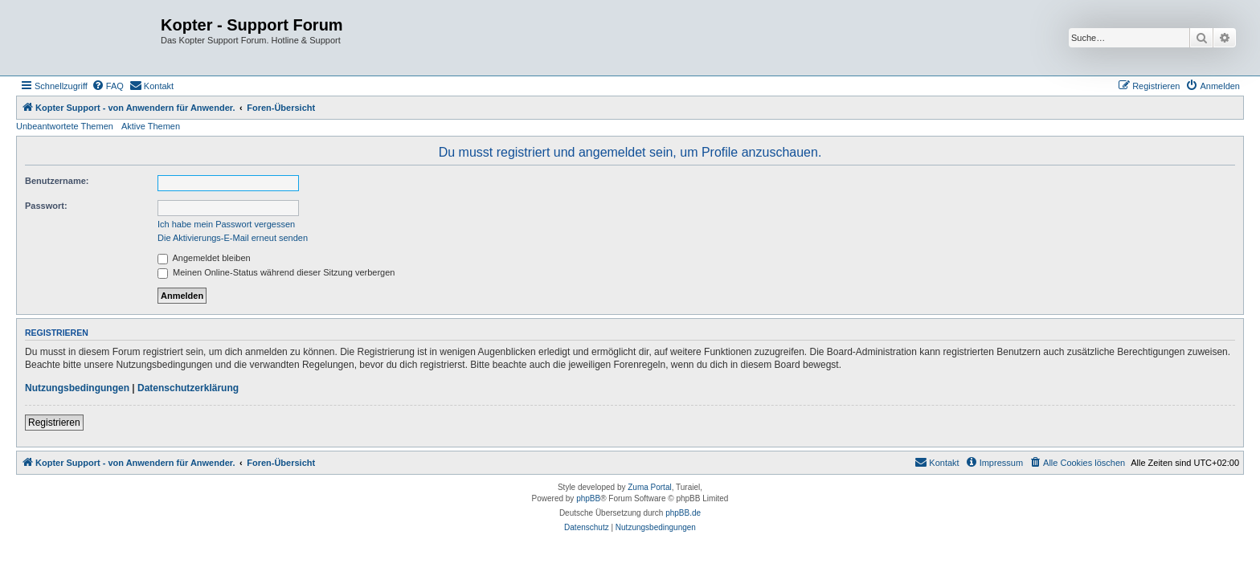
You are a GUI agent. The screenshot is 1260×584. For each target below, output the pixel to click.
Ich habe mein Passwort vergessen (226, 224)
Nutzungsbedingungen (77, 388)
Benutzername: (56, 181)
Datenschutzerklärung (188, 388)
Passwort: (46, 205)
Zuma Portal (649, 487)
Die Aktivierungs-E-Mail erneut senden (233, 238)
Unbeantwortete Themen (64, 126)
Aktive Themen (150, 126)
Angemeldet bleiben (204, 258)
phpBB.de (683, 512)
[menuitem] (108, 86)
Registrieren (54, 422)
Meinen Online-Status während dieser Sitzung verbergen (276, 272)
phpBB (588, 498)
